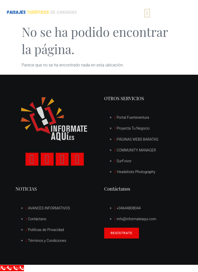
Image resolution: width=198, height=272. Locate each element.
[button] (147, 13)
